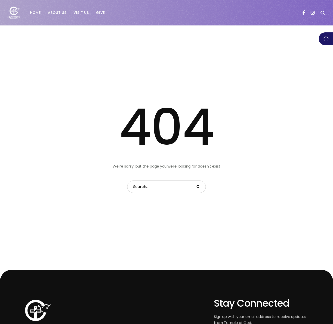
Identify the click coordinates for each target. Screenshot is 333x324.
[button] (322, 12)
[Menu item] (35, 13)
